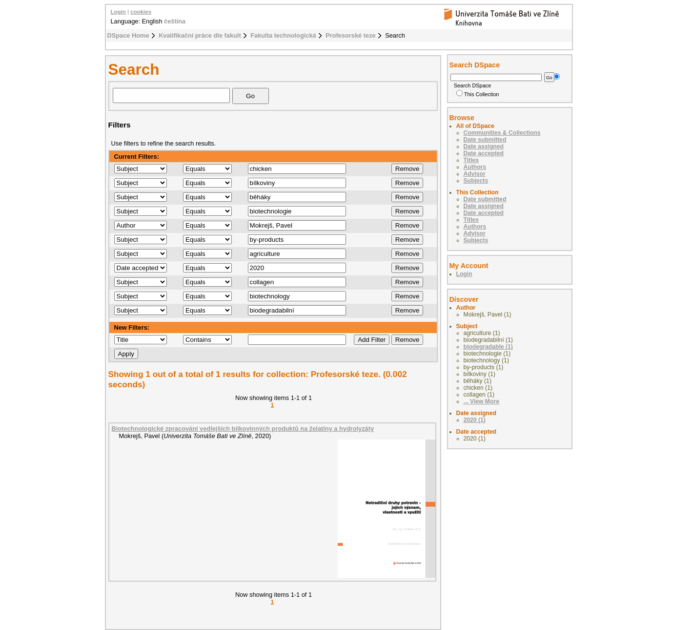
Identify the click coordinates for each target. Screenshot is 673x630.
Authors (475, 167)
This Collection (477, 94)
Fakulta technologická (283, 35)
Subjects (476, 180)
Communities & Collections (502, 132)
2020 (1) (475, 420)
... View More (481, 401)
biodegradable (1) (488, 346)
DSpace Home (128, 35)
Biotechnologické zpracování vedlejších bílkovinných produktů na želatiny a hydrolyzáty (243, 428)
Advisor (475, 173)
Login (118, 12)
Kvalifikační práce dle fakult (200, 35)
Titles (471, 160)
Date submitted (485, 139)
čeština (174, 21)
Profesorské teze (350, 35)
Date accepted (484, 153)
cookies (140, 12)
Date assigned (484, 146)
